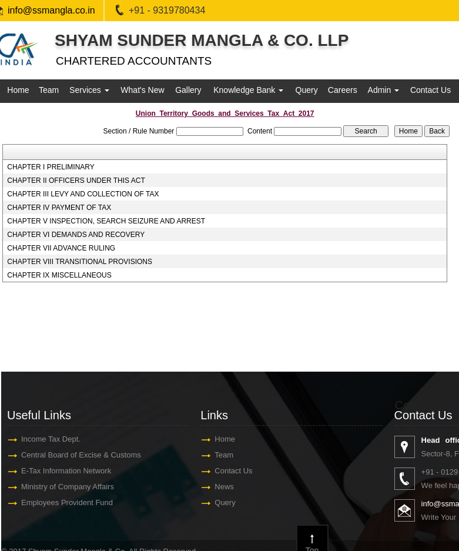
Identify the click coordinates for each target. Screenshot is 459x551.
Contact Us (430, 90)
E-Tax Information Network (69, 470)
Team (49, 90)
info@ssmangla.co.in (51, 10)
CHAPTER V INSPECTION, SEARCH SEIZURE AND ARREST (106, 221)
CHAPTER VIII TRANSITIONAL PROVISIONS (79, 262)
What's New (142, 90)
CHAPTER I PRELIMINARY (50, 167)
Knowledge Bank (248, 90)
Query (307, 90)
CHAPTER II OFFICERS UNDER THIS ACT (76, 180)
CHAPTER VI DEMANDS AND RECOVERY (76, 235)
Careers (342, 90)
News (227, 486)
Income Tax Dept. (53, 439)
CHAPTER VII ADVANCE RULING (61, 248)
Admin (384, 90)
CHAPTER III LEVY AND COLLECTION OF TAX (83, 194)
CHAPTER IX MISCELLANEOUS (59, 275)
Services (89, 90)
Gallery (188, 90)
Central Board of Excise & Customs (84, 454)
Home (18, 90)
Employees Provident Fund (70, 502)
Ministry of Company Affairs (70, 486)
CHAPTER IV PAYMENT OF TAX (59, 207)
